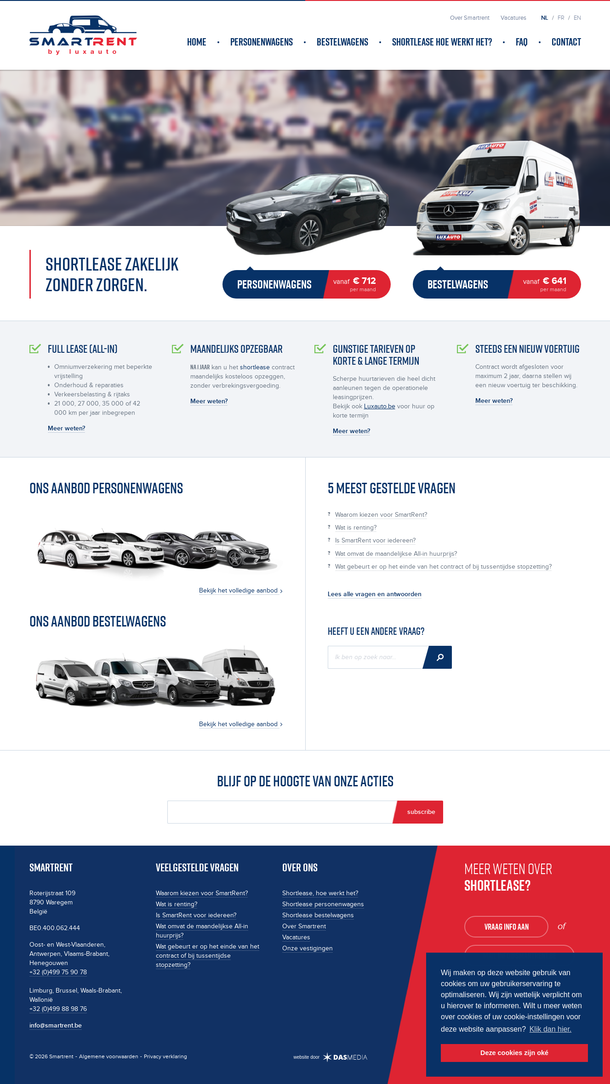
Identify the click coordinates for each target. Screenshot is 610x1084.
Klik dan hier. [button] (551, 1029)
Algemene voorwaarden (108, 1057)
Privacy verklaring (165, 1057)
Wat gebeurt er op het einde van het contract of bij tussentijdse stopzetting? (443, 566)
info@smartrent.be (55, 1025)
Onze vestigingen (307, 948)
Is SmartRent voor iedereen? (375, 540)
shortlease (255, 367)
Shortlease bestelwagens (318, 915)
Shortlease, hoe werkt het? (320, 893)
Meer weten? (66, 428)
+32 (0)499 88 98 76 (58, 1009)
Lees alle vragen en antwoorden (375, 594)
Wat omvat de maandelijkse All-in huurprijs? (396, 554)
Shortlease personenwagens (323, 904)
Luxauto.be (379, 406)
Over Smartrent (304, 926)
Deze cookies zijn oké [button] (514, 1052)
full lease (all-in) (83, 348)
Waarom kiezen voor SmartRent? (381, 515)
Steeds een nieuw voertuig (527, 348)
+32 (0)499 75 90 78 (58, 972)
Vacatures (296, 937)
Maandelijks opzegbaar (236, 348)
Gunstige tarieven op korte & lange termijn (376, 354)
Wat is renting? (355, 527)
